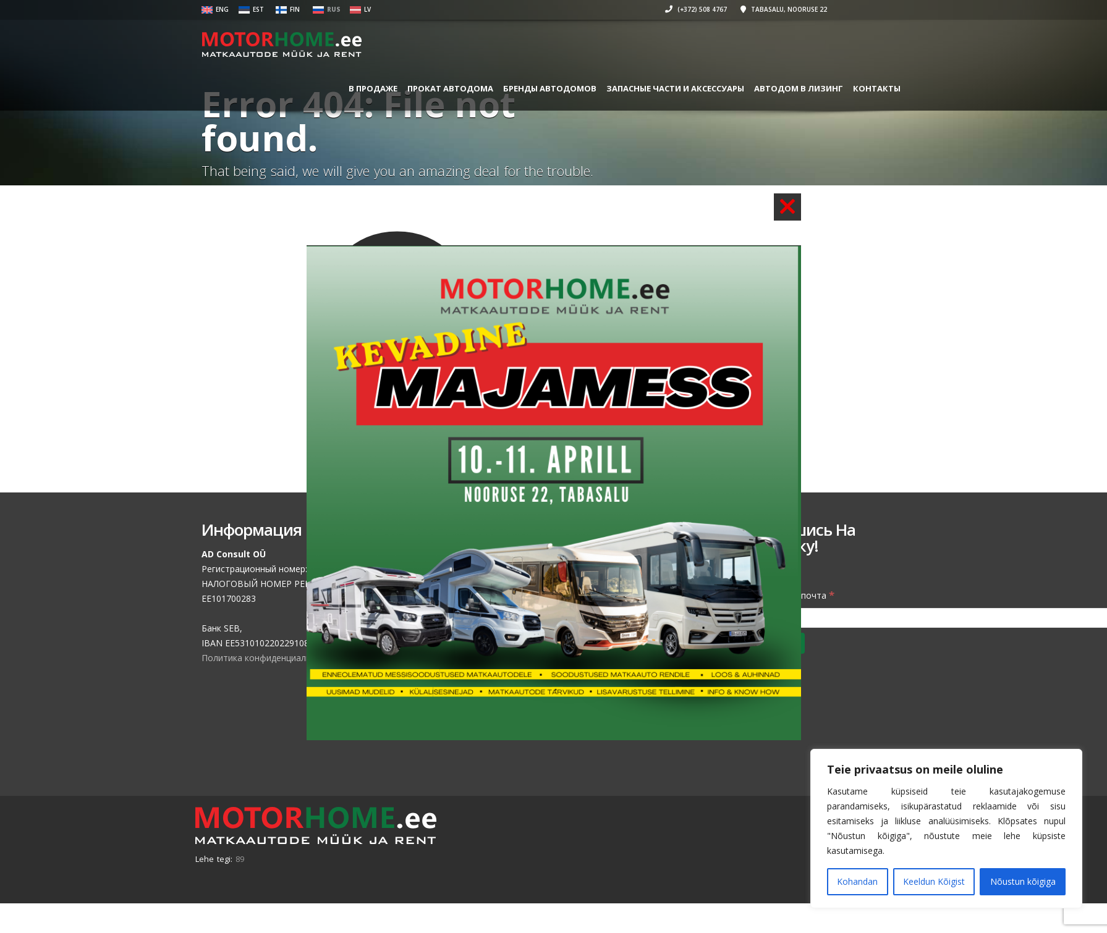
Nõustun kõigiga (1023, 881)
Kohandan (857, 881)
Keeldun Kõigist (934, 881)
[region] (946, 828)
